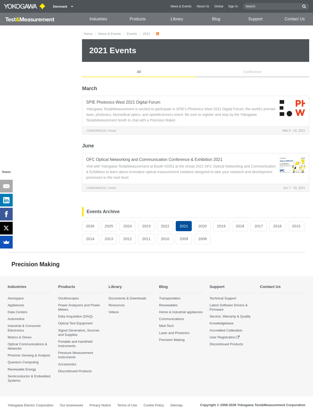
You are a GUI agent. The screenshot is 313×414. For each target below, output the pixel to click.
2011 (146, 239)
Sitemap (176, 405)
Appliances (16, 305)
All (139, 72)
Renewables (168, 305)
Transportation (170, 298)
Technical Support (223, 298)
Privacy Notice (100, 405)
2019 (221, 226)
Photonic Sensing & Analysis (29, 355)
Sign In (233, 6)
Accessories (67, 364)
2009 (184, 239)
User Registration (223, 337)
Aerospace (16, 298)
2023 (146, 226)
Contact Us (294, 19)
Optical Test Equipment (75, 323)
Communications (171, 319)
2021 (146, 34)
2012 (127, 239)
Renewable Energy (22, 369)
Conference (252, 72)
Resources (116, 305)
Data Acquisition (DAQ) (75, 316)
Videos (113, 312)
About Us (203, 6)
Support (255, 19)
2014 (90, 239)
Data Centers (18, 312)
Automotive (16, 319)
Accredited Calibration (226, 330)
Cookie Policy (153, 405)
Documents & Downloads (127, 298)
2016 (277, 226)
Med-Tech (166, 326)
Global (218, 6)
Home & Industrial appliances (181, 312)
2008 (202, 239)
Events (132, 34)
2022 (165, 226)
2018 (240, 226)
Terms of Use (127, 405)
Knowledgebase (222, 323)
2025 (109, 226)
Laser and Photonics (174, 333)
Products (138, 19)
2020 (202, 226)
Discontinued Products (75, 371)
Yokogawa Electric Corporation (30, 405)
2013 (109, 239)
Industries (98, 19)
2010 (165, 239)
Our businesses (71, 405)
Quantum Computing (23, 362)
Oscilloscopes (68, 298)
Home (88, 34)
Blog (216, 19)
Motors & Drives (20, 337)
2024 (127, 226)
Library (177, 19)
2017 (258, 226)
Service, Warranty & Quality (230, 316)
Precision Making (171, 340)
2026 (90, 226)
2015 (296, 226)
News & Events (181, 6)
